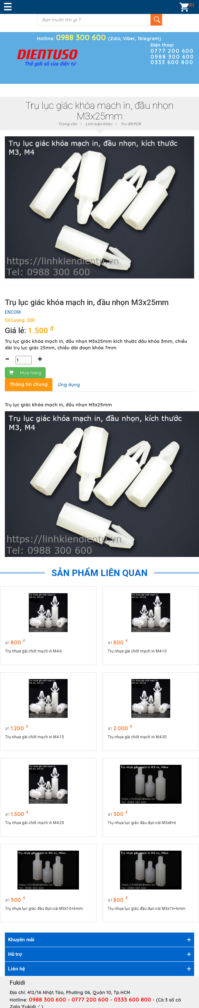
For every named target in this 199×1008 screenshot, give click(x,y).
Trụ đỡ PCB (130, 123)
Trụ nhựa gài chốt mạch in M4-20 (34, 823)
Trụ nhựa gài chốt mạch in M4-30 (137, 737)
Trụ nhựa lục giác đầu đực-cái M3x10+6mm (44, 908)
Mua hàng (25, 373)
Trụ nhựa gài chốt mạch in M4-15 (34, 737)
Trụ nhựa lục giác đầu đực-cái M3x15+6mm (147, 908)
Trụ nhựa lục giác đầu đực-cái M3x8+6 (142, 823)
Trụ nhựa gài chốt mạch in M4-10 (137, 651)
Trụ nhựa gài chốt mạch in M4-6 (33, 651)
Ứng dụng (69, 385)
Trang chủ (67, 123)
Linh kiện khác (98, 123)
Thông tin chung (29, 384)
